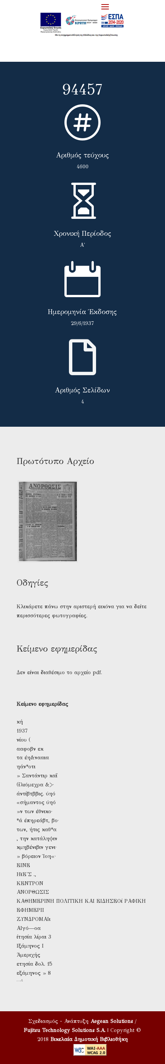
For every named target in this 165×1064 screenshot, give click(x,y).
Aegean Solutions (111, 1021)
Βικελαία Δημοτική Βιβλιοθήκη (89, 1039)
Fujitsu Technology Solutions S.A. (64, 1030)
